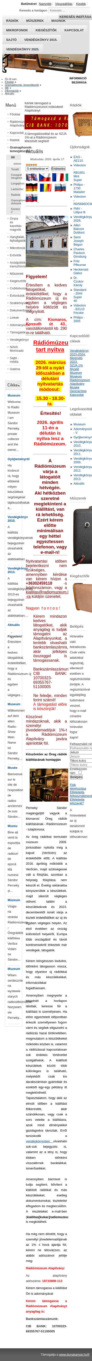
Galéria (15, 369)
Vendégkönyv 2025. (22, 49)
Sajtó (11, 40)
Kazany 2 (15, 210)
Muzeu (12, 826)
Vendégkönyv (15, 339)
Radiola (15, 194)
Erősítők (15, 255)
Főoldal (15, 114)
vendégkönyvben (39, 1141)
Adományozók (15, 325)
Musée (12, 768)
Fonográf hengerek (16, 176)
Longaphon (16, 183)
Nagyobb (45, 4)
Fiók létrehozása (78, 786)
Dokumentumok (15, 310)
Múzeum (14, 900)
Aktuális (14, 625)
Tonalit (15, 169)
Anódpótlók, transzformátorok (15, 264)
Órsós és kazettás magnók (15, 224)
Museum (14, 395)
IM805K (17, 164)
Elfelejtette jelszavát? (77, 801)
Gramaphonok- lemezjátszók (15, 149)
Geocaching (78, 391)
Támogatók (15, 332)
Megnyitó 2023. (76, 359)
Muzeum (14, 969)
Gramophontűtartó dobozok (16, 202)
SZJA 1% (76, 365)
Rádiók (15, 140)
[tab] (19, 382)
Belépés (76, 777)
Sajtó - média (14, 359)
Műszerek (15, 273)
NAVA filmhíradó (15, 348)
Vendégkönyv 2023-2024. (79, 352)
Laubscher (16, 189)
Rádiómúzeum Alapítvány (15, 123)
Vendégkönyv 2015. (40, 40)
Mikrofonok (17, 30)
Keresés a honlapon (33, 10)
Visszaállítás (63, 4)
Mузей (74, 369)
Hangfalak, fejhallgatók (15, 238)
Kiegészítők (46, 30)
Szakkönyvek (15, 303)
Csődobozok (15, 288)
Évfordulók (15, 295)
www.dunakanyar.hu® (74, 1354)
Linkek (14, 317)
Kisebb (81, 4)
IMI (13, 157)
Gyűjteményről (19, 459)
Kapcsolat (74, 30)
